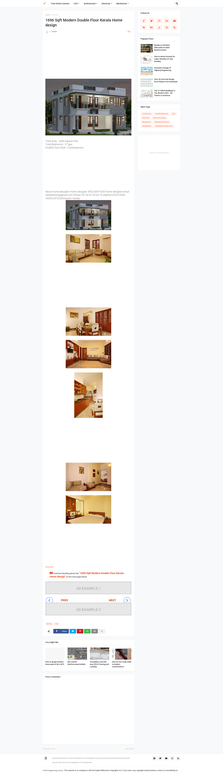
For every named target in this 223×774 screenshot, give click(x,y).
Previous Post (49, 749)
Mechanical (146, 122)
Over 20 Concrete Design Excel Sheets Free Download (165, 80)
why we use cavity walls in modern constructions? (121, 664)
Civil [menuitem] (76, 3)
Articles (55, 15)
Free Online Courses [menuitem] (60, 3)
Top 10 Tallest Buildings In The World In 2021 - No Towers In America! (164, 93)
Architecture (146, 114)
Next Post (129, 749)
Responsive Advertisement (159, 153)
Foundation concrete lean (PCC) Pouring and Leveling (99, 664)
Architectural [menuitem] (90, 3)
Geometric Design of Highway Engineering (162, 69)
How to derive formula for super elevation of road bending (164, 58)
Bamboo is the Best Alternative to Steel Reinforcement (162, 47)
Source (49, 566)
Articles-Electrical (161, 114)
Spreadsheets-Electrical (163, 126)
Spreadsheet (146, 126)
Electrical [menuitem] (106, 3)
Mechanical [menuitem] (121, 3)
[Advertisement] (88, 59)
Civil (56, 624)
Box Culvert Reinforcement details (76, 663)
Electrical (145, 118)
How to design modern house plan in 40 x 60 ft (54, 663)
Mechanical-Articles (162, 122)
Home (47, 15)
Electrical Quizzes (159, 118)
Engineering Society (55, 770)
